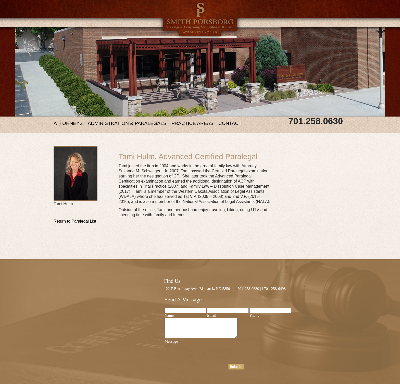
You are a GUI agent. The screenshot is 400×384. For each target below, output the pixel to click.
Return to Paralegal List (75, 221)
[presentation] (203, 354)
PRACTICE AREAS (192, 123)
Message (171, 341)
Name (169, 315)
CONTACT (229, 123)
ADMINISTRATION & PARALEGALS (127, 123)
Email (211, 315)
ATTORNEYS (68, 123)
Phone (254, 315)
